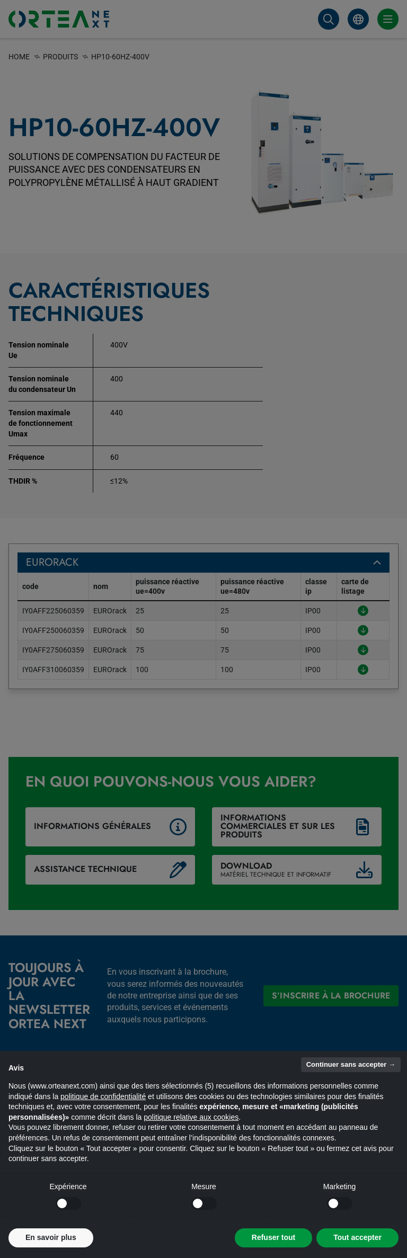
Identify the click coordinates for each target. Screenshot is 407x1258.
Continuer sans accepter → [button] (350, 1064)
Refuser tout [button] (273, 1237)
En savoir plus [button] (50, 1237)
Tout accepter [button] (357, 1237)
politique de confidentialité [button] (103, 1096)
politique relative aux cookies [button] (191, 1117)
